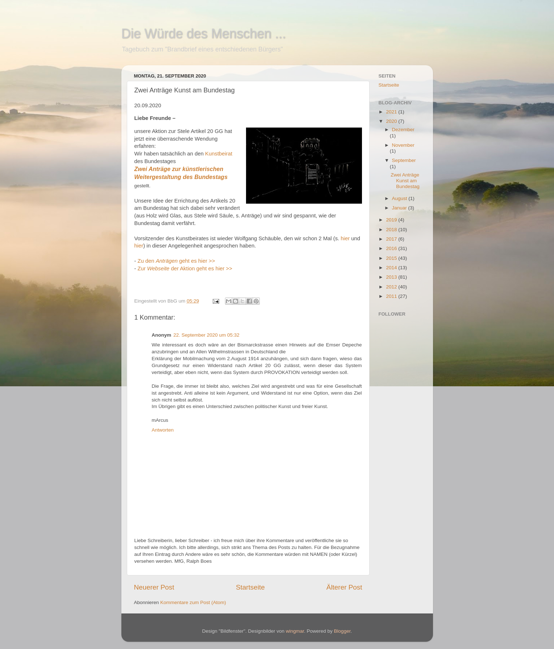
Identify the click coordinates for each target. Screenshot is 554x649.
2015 (392, 258)
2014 (392, 267)
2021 (392, 112)
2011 (392, 296)
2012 (392, 287)
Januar (400, 208)
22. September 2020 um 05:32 (206, 335)
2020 (392, 121)
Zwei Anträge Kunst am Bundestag (405, 180)
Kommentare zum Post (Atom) (193, 602)
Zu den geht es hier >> (176, 261)
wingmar (295, 631)
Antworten (163, 430)
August (400, 198)
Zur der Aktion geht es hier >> (186, 268)
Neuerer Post (154, 587)
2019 (392, 219)
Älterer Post (344, 587)
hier (345, 238)
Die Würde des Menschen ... (203, 33)
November (403, 145)
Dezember (403, 129)
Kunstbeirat (218, 154)
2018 (392, 229)
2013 (392, 277)
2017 (392, 239)
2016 (392, 248)
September (404, 160)
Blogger (342, 631)
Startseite (250, 587)
